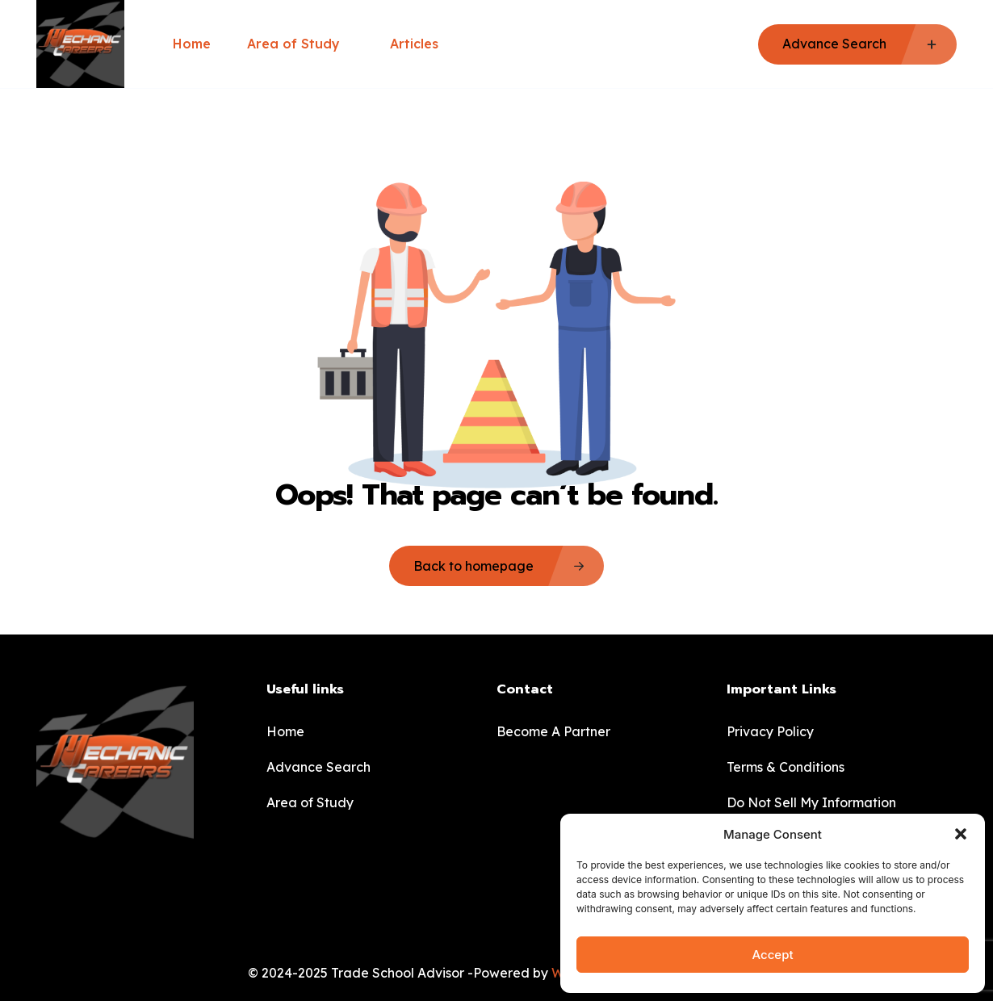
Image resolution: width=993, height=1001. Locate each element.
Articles (414, 44)
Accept (772, 954)
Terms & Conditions (785, 767)
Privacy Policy (770, 731)
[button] (961, 834)
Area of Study (300, 44)
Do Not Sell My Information (811, 802)
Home (192, 44)
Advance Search (318, 767)
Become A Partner (553, 731)
